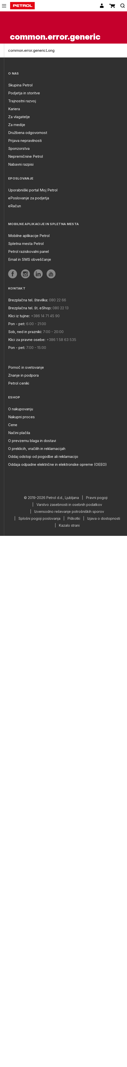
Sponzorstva (19, 148)
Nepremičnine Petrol (25, 156)
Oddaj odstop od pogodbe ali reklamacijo (43, 456)
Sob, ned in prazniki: (25, 331)
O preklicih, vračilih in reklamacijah (36, 448)
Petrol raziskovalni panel (28, 251)
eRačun (14, 206)
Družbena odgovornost (27, 132)
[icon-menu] (4, 6)
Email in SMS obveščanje (29, 259)
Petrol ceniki (18, 383)
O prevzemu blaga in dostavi (32, 440)
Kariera (14, 108)
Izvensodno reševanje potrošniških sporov (69, 511)
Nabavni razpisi (21, 164)
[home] (22, 5)
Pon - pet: (16, 323)
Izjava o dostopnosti (103, 518)
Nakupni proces (21, 417)
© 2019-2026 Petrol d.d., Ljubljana (51, 497)
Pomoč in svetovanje (26, 367)
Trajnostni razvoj (22, 101)
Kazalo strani (69, 525)
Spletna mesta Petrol (26, 243)
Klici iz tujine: (19, 315)
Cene (12, 424)
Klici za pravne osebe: (26, 339)
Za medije (16, 124)
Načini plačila (19, 432)
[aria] (12, 273)
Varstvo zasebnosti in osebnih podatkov (69, 504)
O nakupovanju (20, 409)
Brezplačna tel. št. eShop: (30, 308)
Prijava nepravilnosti (25, 140)
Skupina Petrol (20, 85)
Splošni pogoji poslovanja (39, 518)
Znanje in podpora (23, 375)
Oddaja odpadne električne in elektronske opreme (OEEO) (57, 464)
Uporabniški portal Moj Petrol (32, 190)
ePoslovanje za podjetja (28, 198)
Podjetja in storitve (24, 93)
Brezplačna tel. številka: (28, 300)
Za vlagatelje (19, 116)
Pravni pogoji (97, 497)
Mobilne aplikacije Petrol (29, 235)
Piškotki (74, 518)
